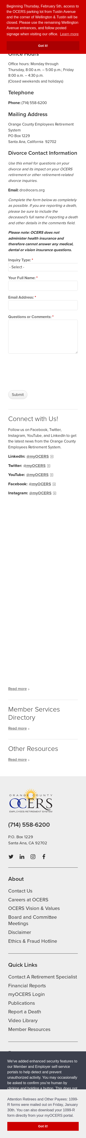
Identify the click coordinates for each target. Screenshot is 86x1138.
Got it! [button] (43, 46)
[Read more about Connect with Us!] (43, 689)
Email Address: (22, 297)
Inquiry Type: (20, 260)
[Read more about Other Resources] (43, 760)
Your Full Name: (23, 278)
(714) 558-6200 (29, 825)
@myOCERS (37, 456)
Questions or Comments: (31, 316)
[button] (75, 1116)
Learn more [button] (69, 34)
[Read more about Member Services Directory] (43, 728)
